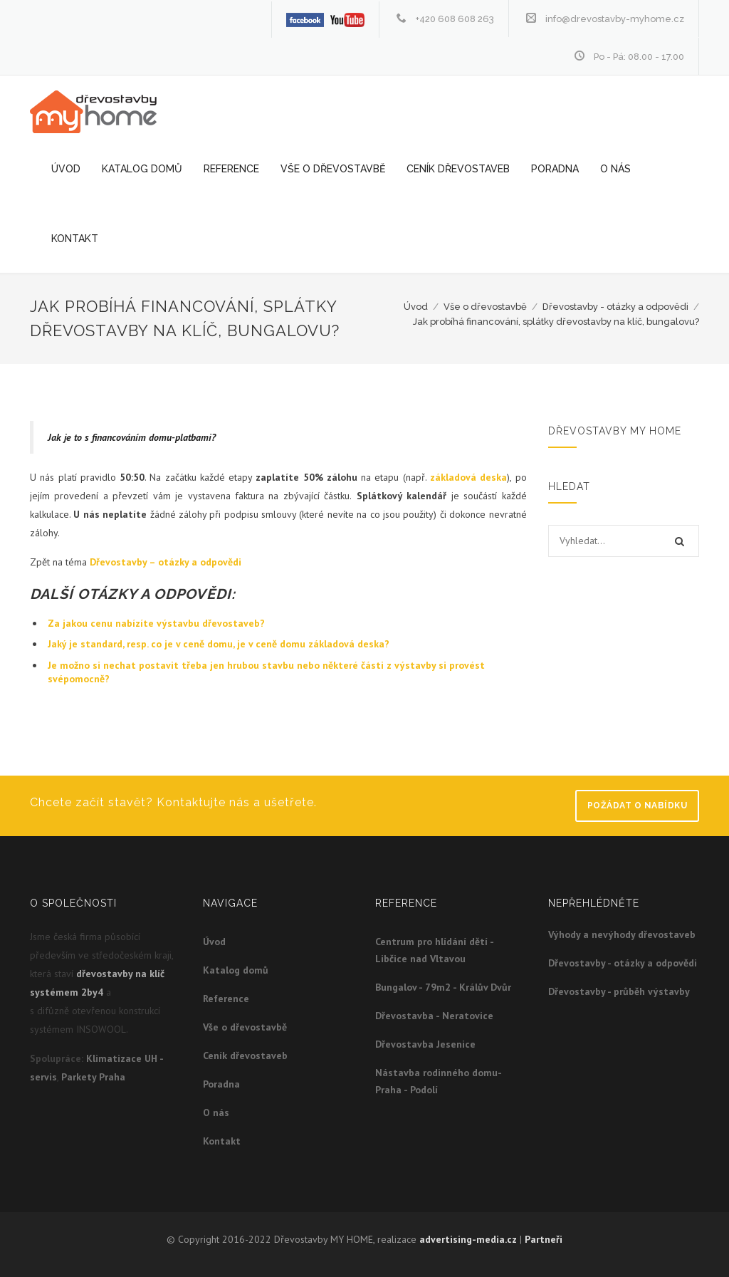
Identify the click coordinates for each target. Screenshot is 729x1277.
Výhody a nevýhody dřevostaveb (622, 934)
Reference (231, 168)
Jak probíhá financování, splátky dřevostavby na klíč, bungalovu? (556, 321)
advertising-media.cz (468, 1239)
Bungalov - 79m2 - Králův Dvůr (443, 987)
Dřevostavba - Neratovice (434, 1015)
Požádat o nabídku (637, 805)
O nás (615, 168)
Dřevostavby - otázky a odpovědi (615, 306)
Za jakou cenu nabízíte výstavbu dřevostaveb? (156, 623)
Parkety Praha (93, 1076)
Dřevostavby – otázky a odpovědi (165, 562)
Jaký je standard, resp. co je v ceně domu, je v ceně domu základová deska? (218, 643)
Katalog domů (142, 168)
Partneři (543, 1239)
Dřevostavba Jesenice (425, 1044)
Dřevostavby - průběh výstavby (619, 991)
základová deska (468, 477)
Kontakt (74, 238)
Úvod (65, 168)
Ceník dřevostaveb (458, 168)
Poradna (555, 168)
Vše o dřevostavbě (332, 168)
